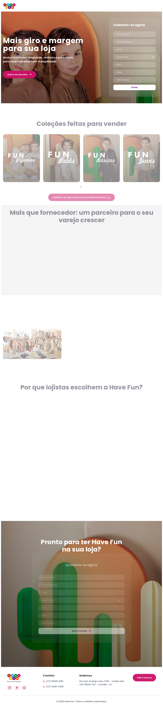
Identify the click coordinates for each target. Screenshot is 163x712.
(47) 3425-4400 (53, 698)
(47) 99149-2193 (53, 693)
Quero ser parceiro (19, 74)
